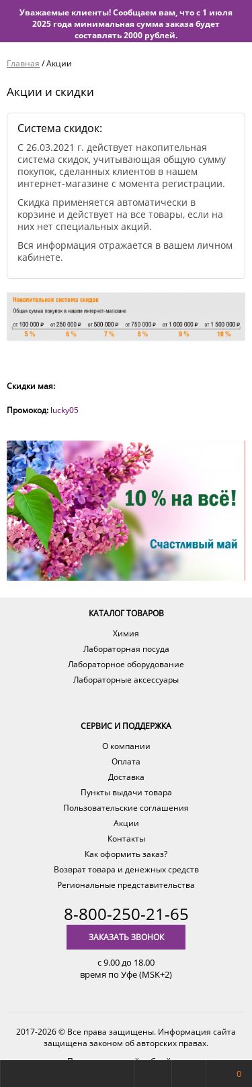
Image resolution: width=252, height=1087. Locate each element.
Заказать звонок (126, 937)
